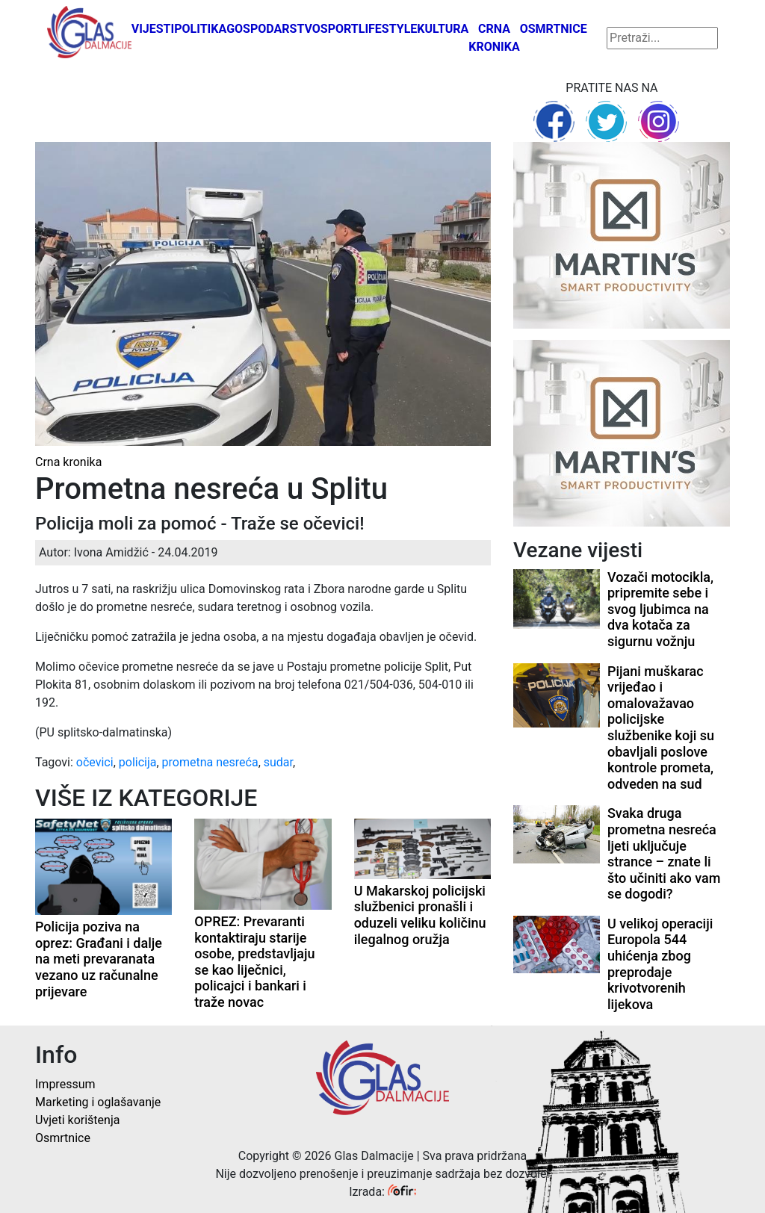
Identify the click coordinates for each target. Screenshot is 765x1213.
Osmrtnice (553, 29)
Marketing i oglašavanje (98, 1102)
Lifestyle (388, 29)
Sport (339, 29)
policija (138, 762)
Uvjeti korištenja (77, 1120)
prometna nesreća (210, 762)
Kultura (442, 29)
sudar (278, 762)
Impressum (65, 1084)
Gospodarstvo (273, 29)
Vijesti (153, 29)
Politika (200, 29)
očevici (95, 762)
